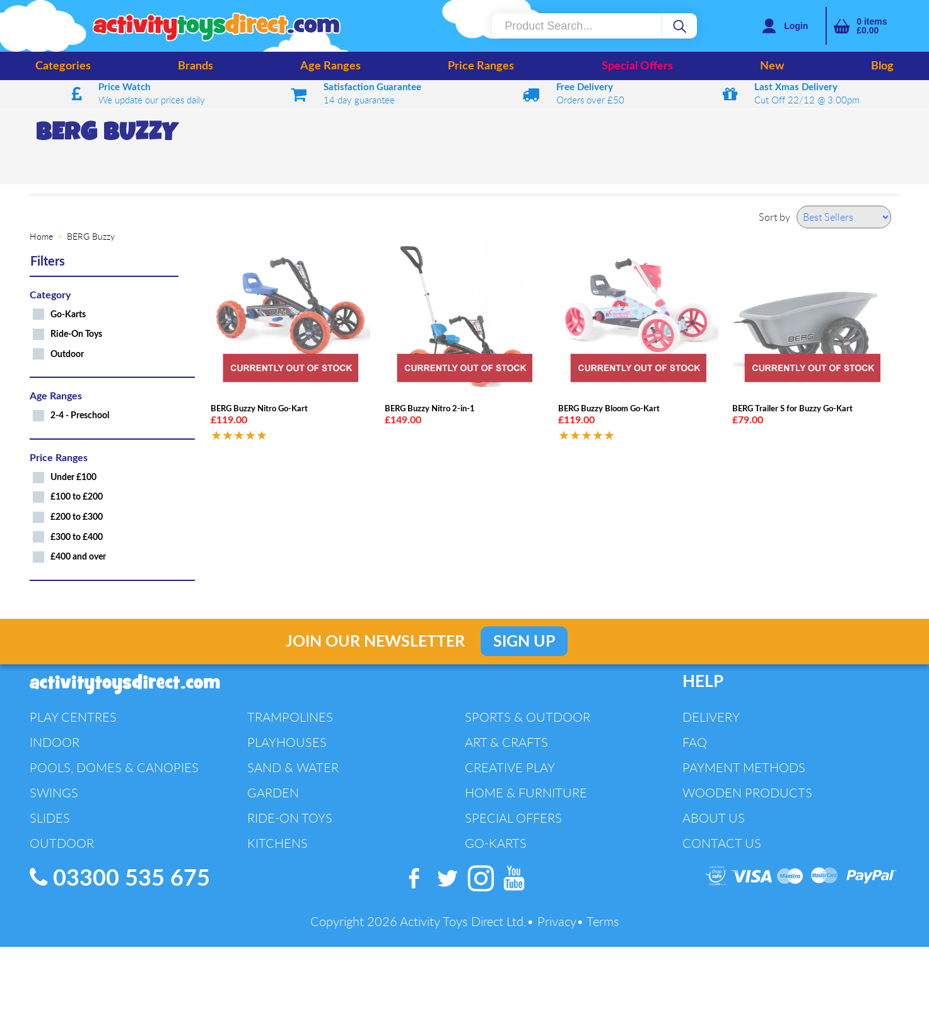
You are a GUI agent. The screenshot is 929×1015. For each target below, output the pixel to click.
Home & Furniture (526, 792)
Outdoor (67, 354)
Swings (54, 792)
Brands (195, 66)
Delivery (711, 716)
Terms (603, 921)
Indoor (54, 742)
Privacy (556, 921)
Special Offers (637, 66)
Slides (50, 817)
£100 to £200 (76, 497)
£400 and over (78, 556)
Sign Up (524, 642)
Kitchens (277, 843)
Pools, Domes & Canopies (114, 767)
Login (796, 26)
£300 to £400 (76, 537)
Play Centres (73, 716)
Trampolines (290, 716)
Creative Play (510, 767)
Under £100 (73, 477)
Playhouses (287, 742)
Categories (63, 66)
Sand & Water (293, 767)
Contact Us (721, 843)
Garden (273, 792)
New (772, 66)
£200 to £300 (76, 517)
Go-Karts (68, 314)
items (871, 25)
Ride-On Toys (76, 334)
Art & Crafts (506, 742)
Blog (882, 66)
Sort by (774, 217)
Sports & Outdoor (527, 716)
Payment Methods (743, 767)
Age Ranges (330, 66)
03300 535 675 (120, 878)
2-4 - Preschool (79, 415)
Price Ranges (481, 66)
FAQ (694, 742)
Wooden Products (747, 792)
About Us (713, 817)
